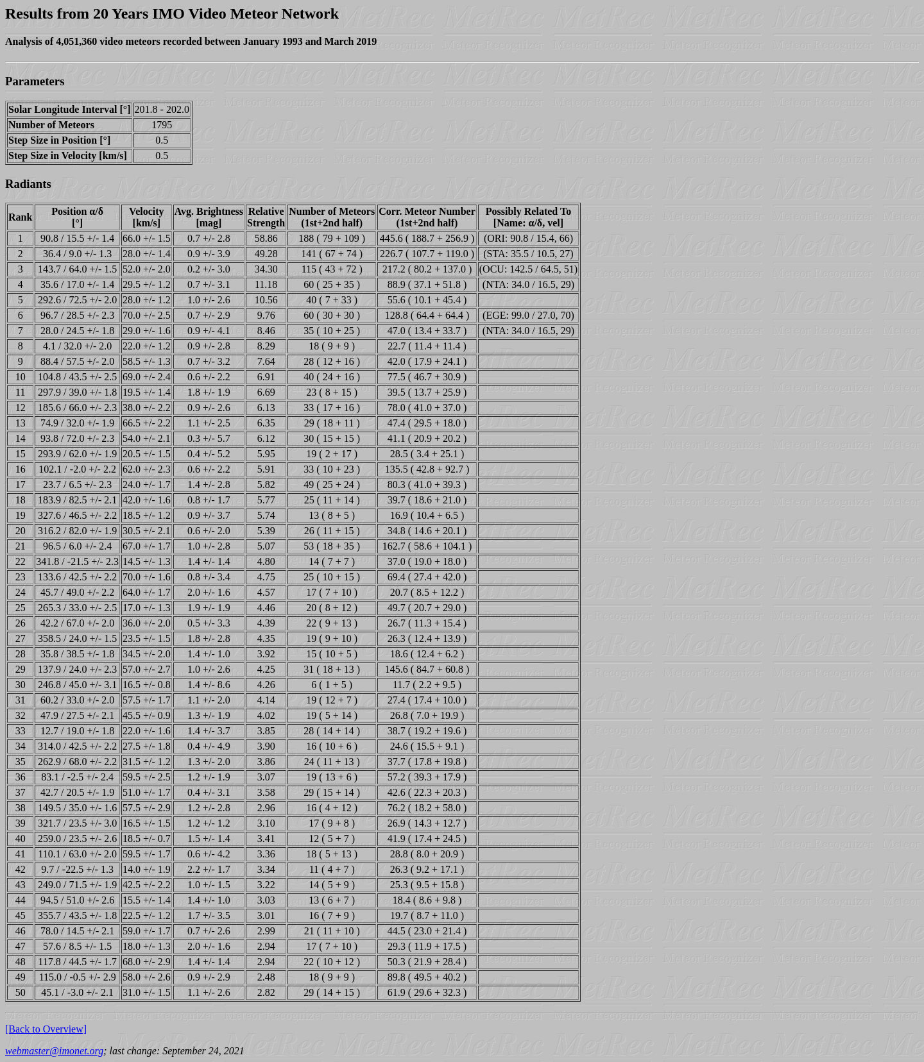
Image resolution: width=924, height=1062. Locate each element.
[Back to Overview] (46, 1029)
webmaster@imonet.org (54, 1050)
